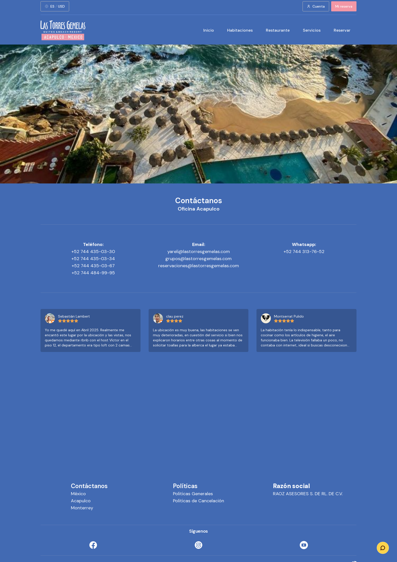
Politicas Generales (193, 494)
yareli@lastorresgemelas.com (198, 251)
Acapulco (81, 501)
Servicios (312, 30)
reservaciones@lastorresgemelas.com (198, 266)
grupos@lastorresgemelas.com (198, 259)
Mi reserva (343, 6)
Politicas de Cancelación (198, 501)
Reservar (342, 30)
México (78, 494)
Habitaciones (240, 30)
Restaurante (278, 30)
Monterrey (82, 508)
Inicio (208, 30)
